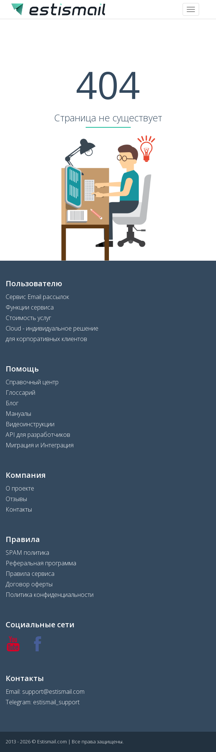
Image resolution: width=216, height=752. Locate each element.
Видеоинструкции (30, 424)
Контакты (19, 509)
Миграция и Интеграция (40, 445)
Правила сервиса (30, 573)
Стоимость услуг (28, 318)
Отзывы (16, 499)
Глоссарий (20, 392)
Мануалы (18, 413)
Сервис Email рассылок (37, 297)
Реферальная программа (41, 563)
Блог (12, 403)
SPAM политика (27, 552)
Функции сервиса (30, 307)
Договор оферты (29, 584)
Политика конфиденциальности (50, 594)
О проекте (20, 488)
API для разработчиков (38, 434)
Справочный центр (32, 382)
